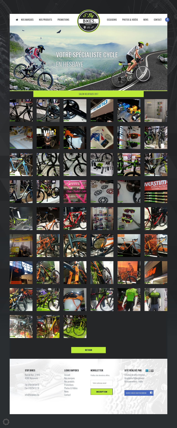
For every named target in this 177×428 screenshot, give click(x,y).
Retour (88, 349)
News (145, 19)
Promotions (63, 19)
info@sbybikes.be (32, 394)
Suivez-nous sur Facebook (139, 392)
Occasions (112, 19)
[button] (6, 422)
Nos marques (27, 19)
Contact (158, 19)
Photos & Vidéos (130, 19)
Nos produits (45, 19)
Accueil (17, 20)
